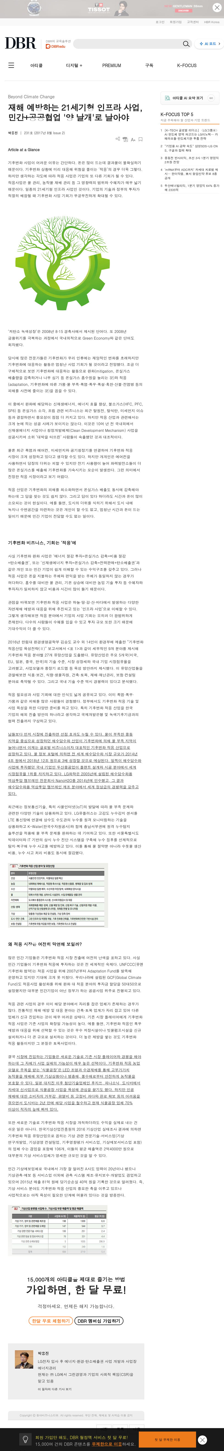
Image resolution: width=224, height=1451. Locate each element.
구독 (149, 65)
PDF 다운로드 (125, 139)
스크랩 (140, 139)
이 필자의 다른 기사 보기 (54, 1389)
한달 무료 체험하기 (51, 1321)
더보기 (118, 139)
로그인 (160, 22)
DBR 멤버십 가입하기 (99, 1321)
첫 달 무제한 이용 (167, 1439)
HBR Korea (211, 22)
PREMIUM (111, 65)
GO (211, 98)
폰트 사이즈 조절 (133, 139)
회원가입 (176, 22)
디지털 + (74, 65)
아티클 (36, 65)
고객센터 (193, 22)
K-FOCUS (187, 65)
